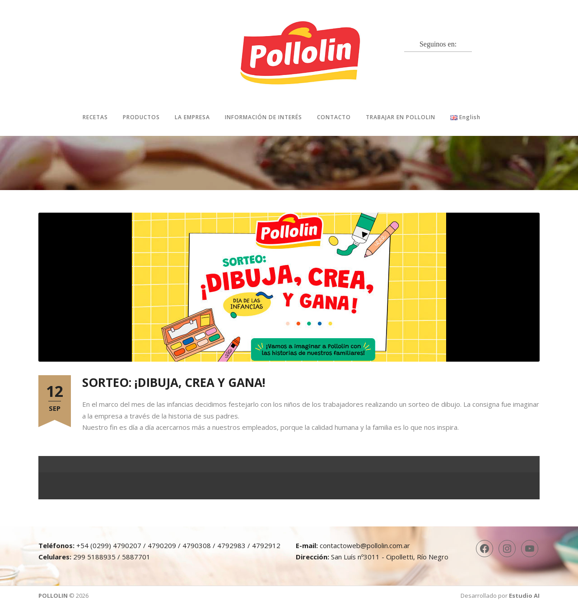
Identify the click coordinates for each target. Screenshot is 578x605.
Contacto (334, 117)
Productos (141, 117)
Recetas (95, 117)
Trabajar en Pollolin (400, 117)
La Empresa (192, 117)
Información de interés (263, 117)
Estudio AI (524, 595)
